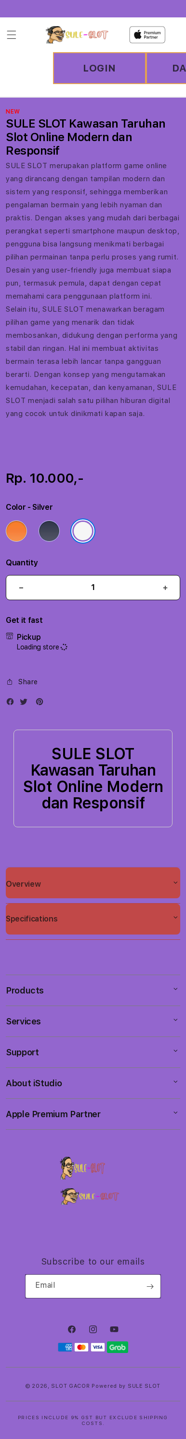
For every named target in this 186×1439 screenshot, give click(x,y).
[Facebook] (12, 703)
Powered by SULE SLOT (126, 1386)
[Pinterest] (42, 703)
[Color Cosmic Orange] (16, 531)
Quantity (22, 562)
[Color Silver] (82, 531)
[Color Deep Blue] (49, 531)
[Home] (76, 34)
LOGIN (99, 68)
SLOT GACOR (70, 1386)
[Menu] (11, 34)
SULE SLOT (26, 165)
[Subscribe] (149, 1286)
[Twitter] (26, 703)
